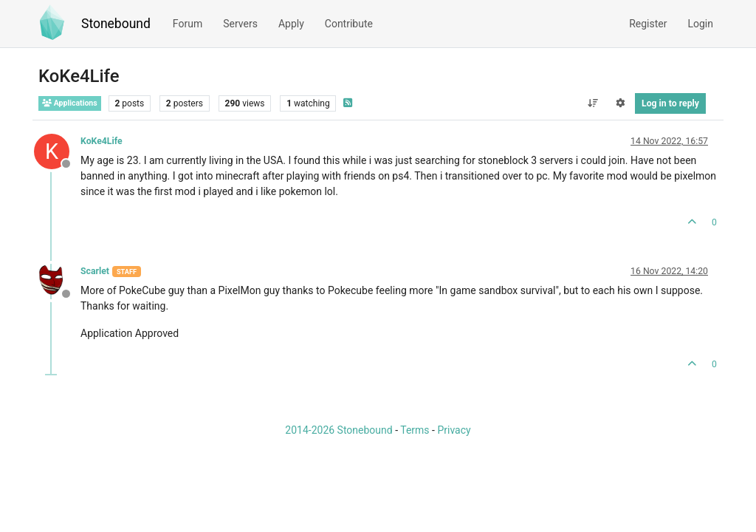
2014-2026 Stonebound (338, 430)
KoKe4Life (101, 141)
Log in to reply (670, 103)
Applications (69, 103)
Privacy (453, 430)
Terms (414, 430)
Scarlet (94, 271)
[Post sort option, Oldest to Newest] (592, 103)
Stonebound (116, 23)
